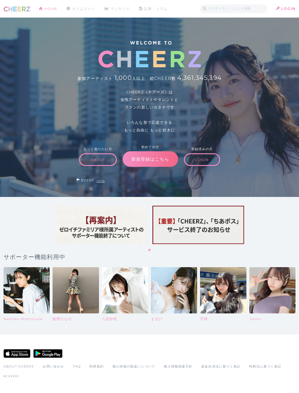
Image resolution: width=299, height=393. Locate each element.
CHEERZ (17, 8)
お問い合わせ (53, 366)
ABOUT (98, 159)
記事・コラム (156, 8)
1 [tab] (149, 250)
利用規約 (96, 366)
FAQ (77, 366)
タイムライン (83, 8)
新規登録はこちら (150, 159)
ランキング (120, 8)
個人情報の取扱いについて (133, 366)
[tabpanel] (101, 225)
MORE (100, 181)
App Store (17, 353)
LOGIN (288, 8)
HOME (51, 8)
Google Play (47, 353)
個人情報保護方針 (178, 366)
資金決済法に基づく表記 (220, 366)
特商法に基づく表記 (265, 366)
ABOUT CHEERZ (19, 366)
